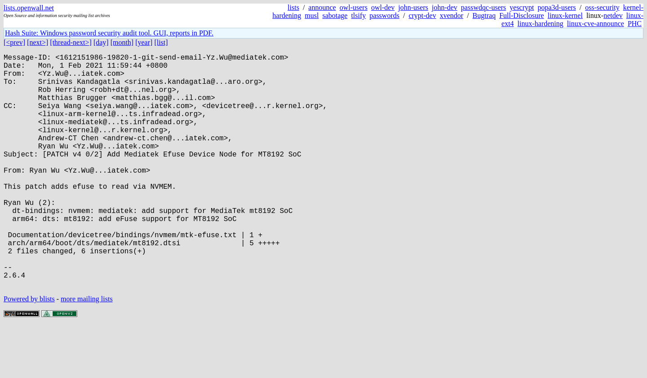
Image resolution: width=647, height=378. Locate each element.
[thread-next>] (71, 42)
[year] (143, 42)
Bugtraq (484, 15)
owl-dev (382, 7)
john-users (413, 7)
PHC (635, 23)
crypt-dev (422, 15)
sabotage (334, 15)
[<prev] (14, 42)
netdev (613, 15)
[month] (122, 42)
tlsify (358, 15)
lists (293, 7)
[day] (101, 42)
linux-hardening (540, 23)
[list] (161, 42)
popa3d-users (556, 7)
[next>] (37, 42)
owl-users (354, 7)
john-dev (444, 7)
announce (322, 7)
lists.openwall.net (29, 8)
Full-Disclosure (521, 15)
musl (312, 15)
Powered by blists (29, 351)
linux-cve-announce (595, 23)
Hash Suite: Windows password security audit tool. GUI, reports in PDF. (109, 33)
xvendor (451, 15)
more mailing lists (87, 351)
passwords (384, 15)
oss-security (602, 7)
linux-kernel (565, 15)
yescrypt (522, 7)
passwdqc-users (483, 7)
